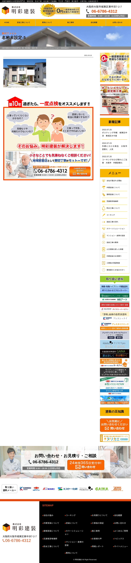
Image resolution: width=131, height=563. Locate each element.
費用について (47, 22)
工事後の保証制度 (113, 263)
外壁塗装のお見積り (114, 256)
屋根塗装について (113, 194)
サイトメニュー (121, 546)
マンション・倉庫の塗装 (116, 235)
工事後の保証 (98, 523)
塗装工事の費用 (112, 242)
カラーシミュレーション (116, 229)
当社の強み (48, 515)
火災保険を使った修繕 (115, 249)
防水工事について (113, 208)
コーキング (111, 215)
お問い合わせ (118, 22)
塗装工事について (23, 22)
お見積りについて (100, 515)
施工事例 (70, 22)
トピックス (119, 539)
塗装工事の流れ (112, 222)
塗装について (72, 523)
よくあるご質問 (121, 531)
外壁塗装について (113, 187)
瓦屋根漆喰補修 (112, 201)
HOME (6, 22)
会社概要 (94, 22)
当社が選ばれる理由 (114, 181)
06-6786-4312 (104, 11)
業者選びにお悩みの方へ (116, 270)
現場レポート (98, 546)
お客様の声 (97, 539)
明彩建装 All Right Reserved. (86, 559)
